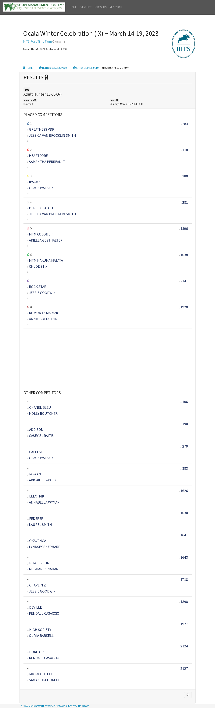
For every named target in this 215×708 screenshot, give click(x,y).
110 (185, 150)
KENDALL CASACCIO (44, 613)
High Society (39, 629)
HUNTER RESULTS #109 (53, 67)
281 (185, 202)
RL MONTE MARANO (44, 312)
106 (184, 401)
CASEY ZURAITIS (41, 435)
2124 (183, 646)
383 (184, 468)
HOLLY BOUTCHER (43, 413)
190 (184, 424)
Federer (35, 518)
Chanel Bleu (39, 407)
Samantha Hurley (44, 680)
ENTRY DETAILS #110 (86, 67)
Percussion (38, 563)
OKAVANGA (36, 540)
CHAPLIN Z (36, 585)
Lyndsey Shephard (44, 546)
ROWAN (34, 474)
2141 (184, 281)
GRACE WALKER (41, 188)
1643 (183, 557)
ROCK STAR (37, 286)
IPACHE (34, 181)
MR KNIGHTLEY (39, 674)
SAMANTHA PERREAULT (47, 161)
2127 (183, 668)
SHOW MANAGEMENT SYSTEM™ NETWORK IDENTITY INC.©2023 (55, 706)
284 (185, 124)
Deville (34, 607)
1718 (183, 579)
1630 (183, 513)
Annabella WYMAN (44, 502)
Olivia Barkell (41, 635)
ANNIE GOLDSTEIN (43, 319)
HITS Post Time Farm (37, 41)
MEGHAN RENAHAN (44, 569)
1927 (183, 624)
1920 (184, 307)
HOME (73, 7)
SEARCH (116, 7)
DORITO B (35, 652)
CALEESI (34, 452)
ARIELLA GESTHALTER (45, 240)
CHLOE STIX (38, 266)
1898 (183, 601)
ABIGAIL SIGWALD (42, 480)
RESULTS (101, 7)
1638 (184, 255)
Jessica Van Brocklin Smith (52, 135)
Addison (35, 429)
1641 (183, 535)
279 (184, 446)
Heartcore (38, 155)
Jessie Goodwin (42, 292)
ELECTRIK (35, 496)
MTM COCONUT (41, 234)
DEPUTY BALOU (41, 208)
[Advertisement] (107, 354)
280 (185, 176)
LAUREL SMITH (40, 524)
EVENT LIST (85, 7)
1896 (184, 228)
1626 (183, 490)
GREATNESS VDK (41, 129)
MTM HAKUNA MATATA (46, 260)
